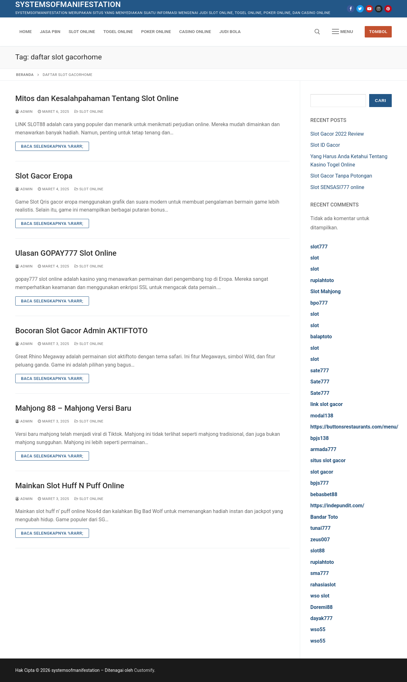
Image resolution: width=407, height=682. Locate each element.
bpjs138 (319, 438)
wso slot (319, 596)
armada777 (323, 449)
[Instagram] (378, 8)
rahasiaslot (323, 585)
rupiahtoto (322, 280)
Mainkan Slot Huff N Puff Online (69, 485)
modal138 (321, 416)
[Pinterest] (388, 8)
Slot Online (89, 111)
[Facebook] (350, 8)
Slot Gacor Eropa (43, 176)
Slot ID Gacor (325, 145)
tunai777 (320, 528)
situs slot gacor (328, 460)
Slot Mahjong (325, 291)
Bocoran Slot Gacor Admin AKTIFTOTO (81, 330)
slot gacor (321, 472)
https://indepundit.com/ (337, 506)
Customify (144, 670)
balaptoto (321, 337)
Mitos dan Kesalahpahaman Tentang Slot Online (96, 98)
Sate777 (319, 382)
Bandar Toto (324, 517)
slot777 (319, 247)
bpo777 (319, 303)
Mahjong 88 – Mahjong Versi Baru (73, 408)
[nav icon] (342, 31)
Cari (380, 100)
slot (314, 258)
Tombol (378, 31)
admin (24, 111)
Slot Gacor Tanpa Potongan (341, 176)
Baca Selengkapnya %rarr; (52, 146)
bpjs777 (319, 483)
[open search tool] (317, 32)
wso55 (317, 629)
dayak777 (321, 618)
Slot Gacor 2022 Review (337, 134)
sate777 (319, 371)
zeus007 (320, 540)
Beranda (25, 74)
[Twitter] (360, 8)
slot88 (317, 551)
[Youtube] (369, 8)
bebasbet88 (323, 494)
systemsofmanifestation (68, 4)
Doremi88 (321, 607)
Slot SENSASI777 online (337, 187)
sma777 (319, 573)
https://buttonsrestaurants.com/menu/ (354, 427)
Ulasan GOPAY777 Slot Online (65, 253)
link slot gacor (326, 404)
